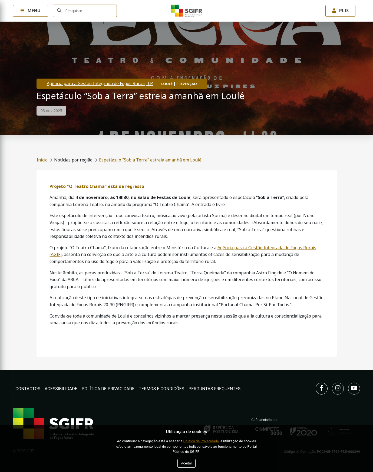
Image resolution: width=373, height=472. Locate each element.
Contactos (27, 388)
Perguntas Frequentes (214, 388)
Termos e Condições (161, 388)
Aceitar (186, 463)
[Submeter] (59, 11)
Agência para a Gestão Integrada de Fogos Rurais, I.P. (100, 83)
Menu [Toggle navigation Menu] (31, 11)
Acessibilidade (61, 388)
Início (42, 160)
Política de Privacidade (108, 388)
